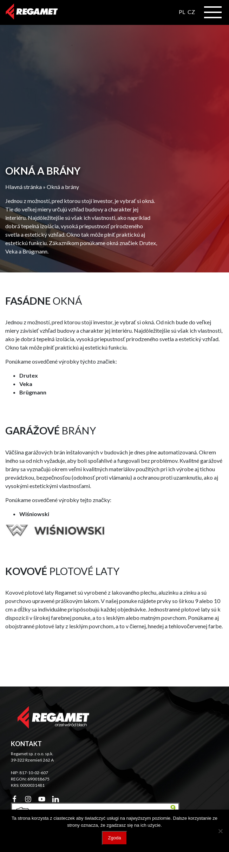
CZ (191, 11)
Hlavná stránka (23, 186)
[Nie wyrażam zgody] (220, 830)
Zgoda (114, 837)
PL (182, 11)
